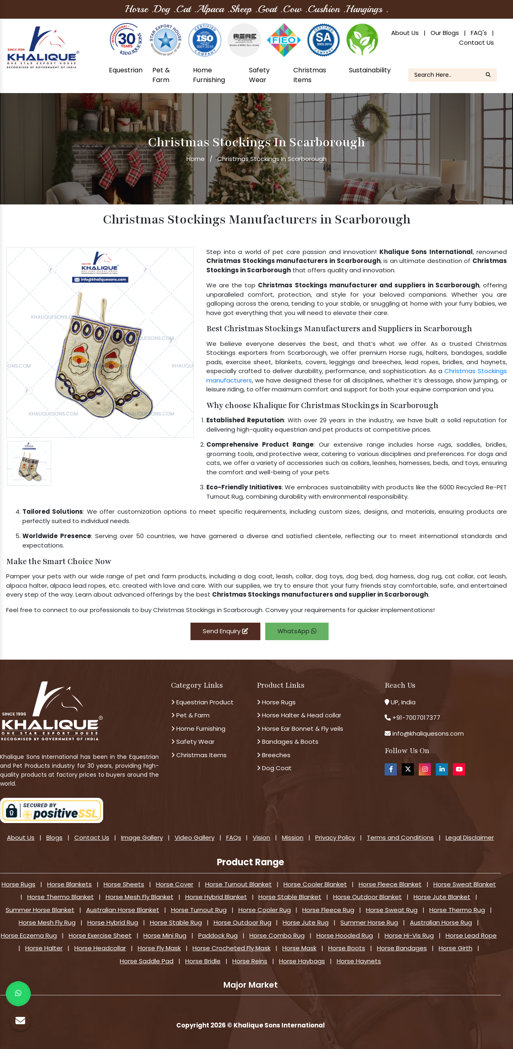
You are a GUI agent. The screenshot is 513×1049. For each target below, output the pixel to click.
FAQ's (479, 32)
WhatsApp (296, 631)
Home (195, 158)
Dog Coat (274, 768)
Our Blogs (445, 32)
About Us (405, 32)
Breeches (273, 755)
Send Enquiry (225, 631)
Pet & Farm (161, 75)
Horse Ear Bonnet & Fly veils (300, 728)
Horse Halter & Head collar (299, 715)
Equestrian (126, 70)
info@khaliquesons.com (427, 733)
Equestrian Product (202, 702)
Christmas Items (309, 75)
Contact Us (476, 42)
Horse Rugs (276, 702)
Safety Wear (259, 75)
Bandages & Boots (287, 741)
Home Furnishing (209, 75)
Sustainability (370, 70)
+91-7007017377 (416, 717)
